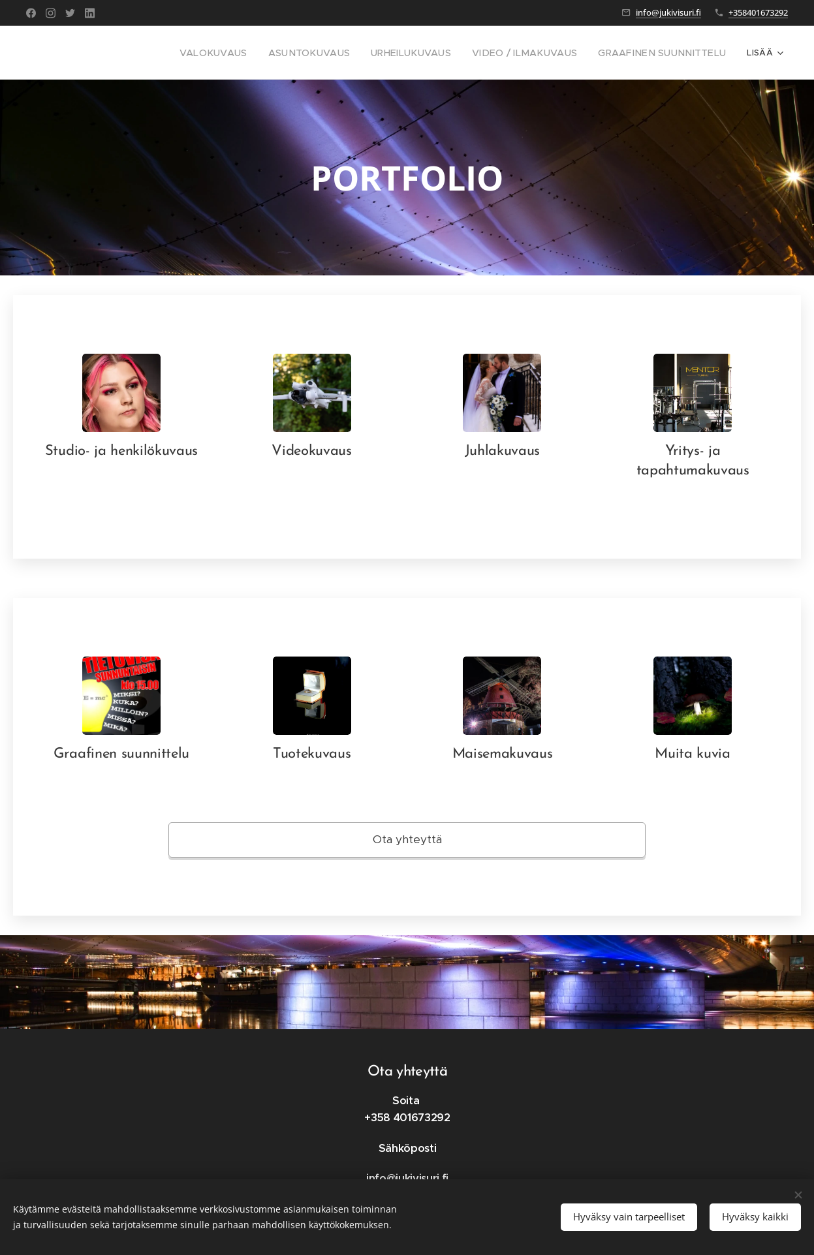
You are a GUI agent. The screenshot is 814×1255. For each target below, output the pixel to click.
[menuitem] (113, 53)
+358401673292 (758, 12)
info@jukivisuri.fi (668, 12)
